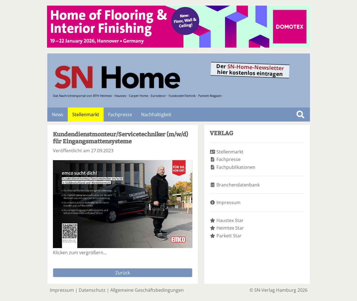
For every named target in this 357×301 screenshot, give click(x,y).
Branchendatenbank (238, 185)
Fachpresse (120, 114)
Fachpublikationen (235, 167)
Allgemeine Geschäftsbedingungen (147, 290)
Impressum (228, 202)
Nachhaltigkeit (156, 114)
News (57, 114)
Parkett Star (229, 236)
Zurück (122, 273)
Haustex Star (230, 220)
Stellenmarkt (85, 114)
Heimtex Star (230, 228)
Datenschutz (92, 290)
